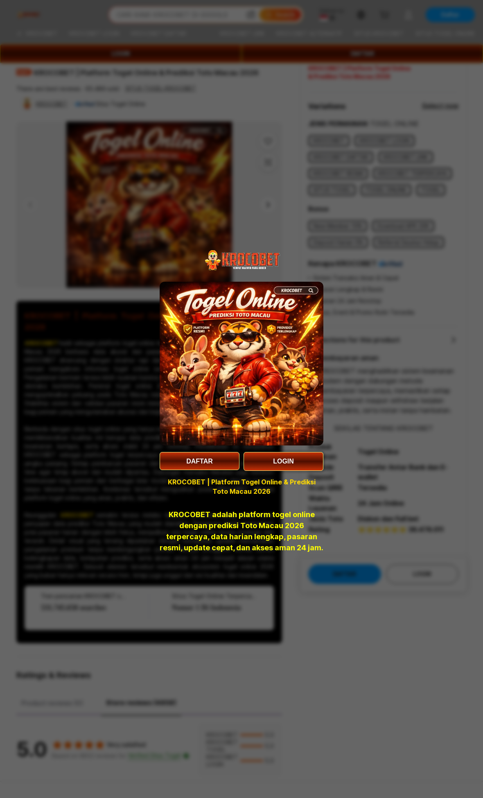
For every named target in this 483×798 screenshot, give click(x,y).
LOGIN (283, 461)
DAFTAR (199, 461)
